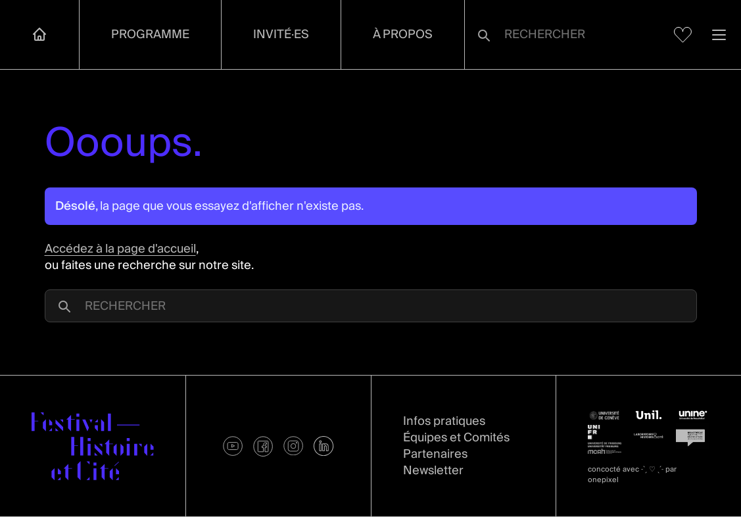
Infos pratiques (444, 421)
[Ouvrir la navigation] (718, 34)
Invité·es (281, 34)
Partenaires (435, 454)
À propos (403, 34)
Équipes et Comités (456, 438)
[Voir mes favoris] (683, 35)
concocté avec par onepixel (632, 474)
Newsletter (433, 470)
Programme (150, 34)
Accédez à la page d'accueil (120, 249)
